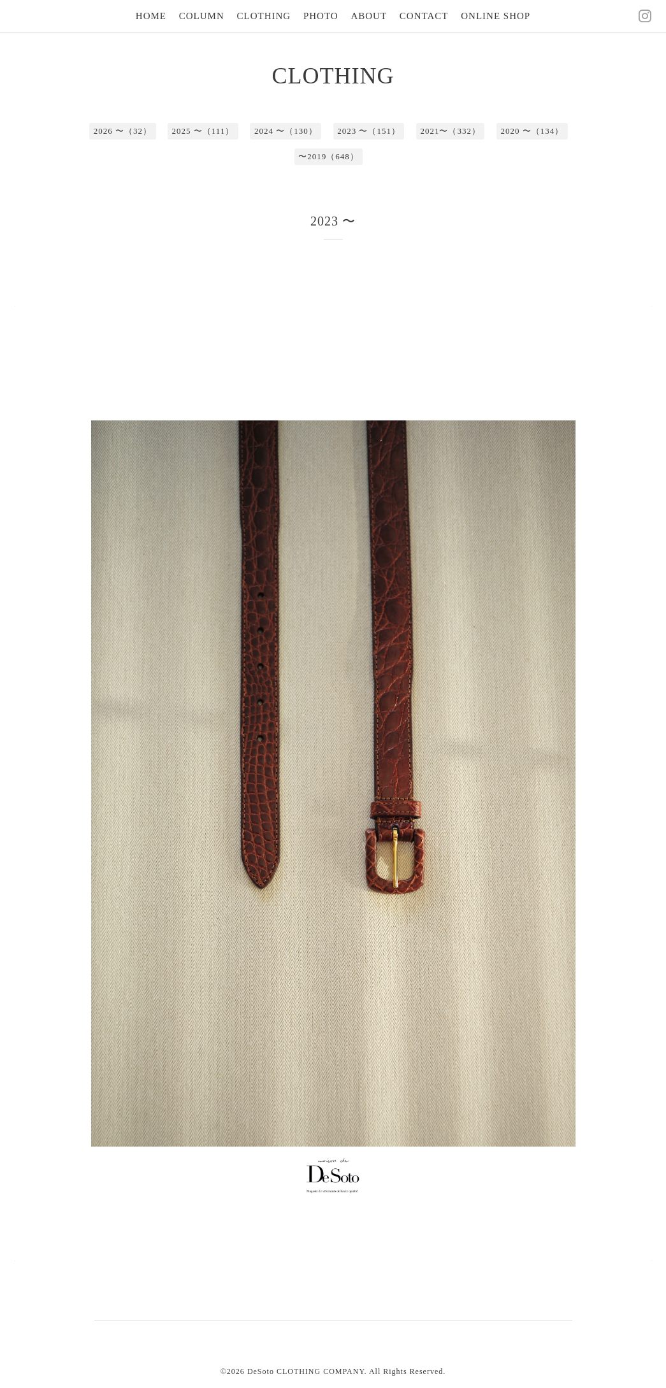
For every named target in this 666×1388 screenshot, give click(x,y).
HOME (151, 16)
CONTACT (424, 16)
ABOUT (369, 16)
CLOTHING (264, 16)
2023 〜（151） (368, 131)
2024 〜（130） (285, 131)
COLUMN (201, 16)
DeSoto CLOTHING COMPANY (306, 1371)
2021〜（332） (450, 131)
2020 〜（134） (531, 131)
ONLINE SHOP (495, 16)
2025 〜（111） (203, 131)
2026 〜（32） (123, 131)
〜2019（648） (328, 156)
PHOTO (320, 16)
